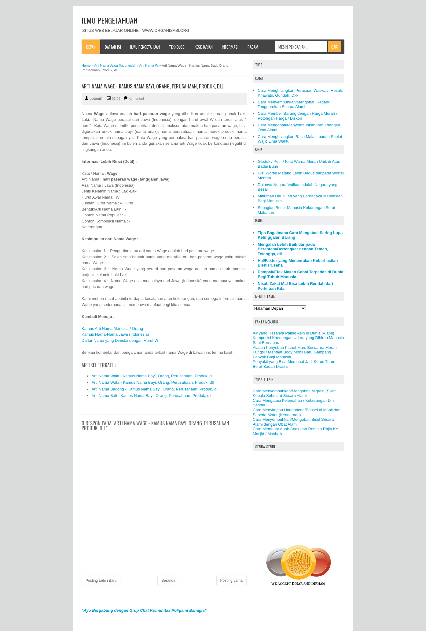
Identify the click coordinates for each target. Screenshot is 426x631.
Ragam (253, 47)
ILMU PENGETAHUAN (110, 20)
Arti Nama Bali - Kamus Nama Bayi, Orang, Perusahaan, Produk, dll (151, 395)
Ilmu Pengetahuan (145, 47)
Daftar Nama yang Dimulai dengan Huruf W (120, 340)
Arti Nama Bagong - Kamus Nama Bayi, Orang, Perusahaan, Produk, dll (155, 389)
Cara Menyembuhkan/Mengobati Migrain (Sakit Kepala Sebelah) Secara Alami (294, 393)
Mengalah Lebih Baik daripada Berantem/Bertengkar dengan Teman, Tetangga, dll (293, 249)
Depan (91, 47)
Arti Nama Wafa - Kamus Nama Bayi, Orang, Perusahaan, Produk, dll (153, 382)
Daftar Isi (113, 47)
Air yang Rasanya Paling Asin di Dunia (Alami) (293, 333)
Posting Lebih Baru (101, 580)
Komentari (136, 98)
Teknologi (177, 47)
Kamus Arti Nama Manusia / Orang (112, 328)
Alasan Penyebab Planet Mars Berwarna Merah (295, 347)
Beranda (168, 580)
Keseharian (204, 47)
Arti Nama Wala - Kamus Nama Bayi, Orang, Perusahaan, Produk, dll (153, 376)
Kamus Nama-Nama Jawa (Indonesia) (115, 334)
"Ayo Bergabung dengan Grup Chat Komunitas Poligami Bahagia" (144, 610)
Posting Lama (231, 580)
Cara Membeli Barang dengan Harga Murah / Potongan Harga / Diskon (297, 116)
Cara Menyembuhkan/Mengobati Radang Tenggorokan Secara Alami (294, 104)
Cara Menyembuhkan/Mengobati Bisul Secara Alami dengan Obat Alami (293, 422)
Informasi (230, 47)
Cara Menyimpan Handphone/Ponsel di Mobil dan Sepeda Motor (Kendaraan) (296, 412)
